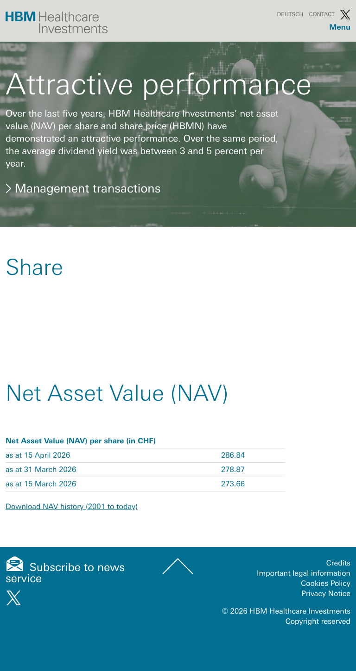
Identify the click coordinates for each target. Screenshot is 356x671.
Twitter (345, 14)
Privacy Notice (325, 594)
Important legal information (303, 573)
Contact (322, 14)
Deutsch (290, 14)
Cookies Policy (325, 583)
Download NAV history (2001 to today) (72, 507)
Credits (338, 563)
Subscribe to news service (65, 573)
